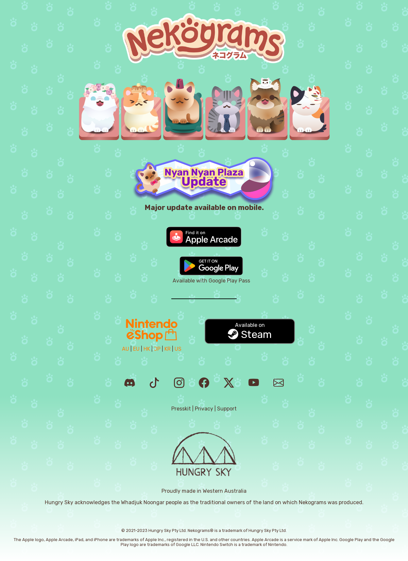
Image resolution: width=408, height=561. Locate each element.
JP (157, 349)
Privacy (204, 409)
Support (227, 409)
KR (167, 349)
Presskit (181, 409)
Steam (250, 331)
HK (147, 349)
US (178, 349)
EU (136, 349)
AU (125, 349)
